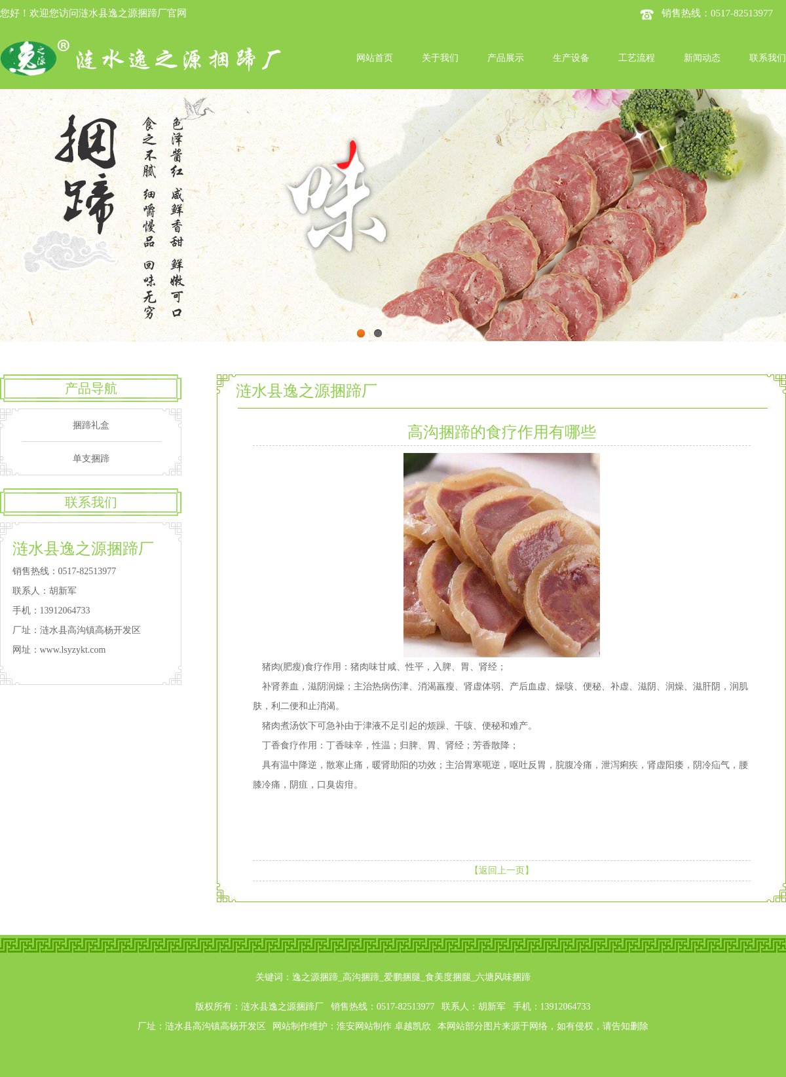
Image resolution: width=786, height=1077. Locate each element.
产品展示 (505, 58)
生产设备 (571, 58)
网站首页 (374, 58)
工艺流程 (636, 58)
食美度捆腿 (448, 977)
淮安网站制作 (364, 1026)
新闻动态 (702, 58)
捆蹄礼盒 (91, 425)
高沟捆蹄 (361, 977)
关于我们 (440, 58)
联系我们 (767, 58)
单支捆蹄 (91, 459)
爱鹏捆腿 (402, 977)
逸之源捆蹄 (315, 977)
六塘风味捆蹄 (503, 977)
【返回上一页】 (502, 870)
